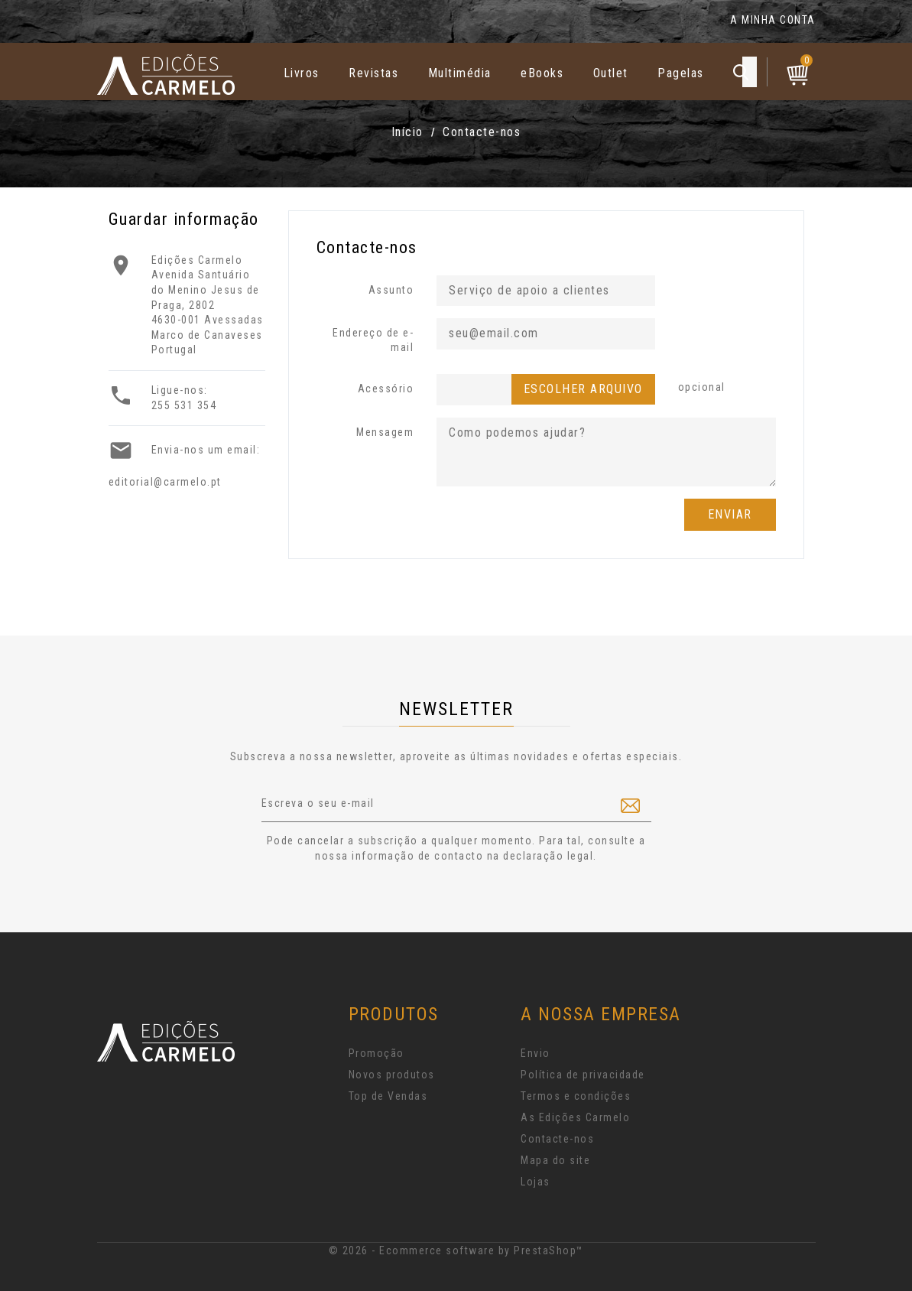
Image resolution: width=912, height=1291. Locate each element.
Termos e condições (576, 1096)
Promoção (376, 1053)
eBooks (542, 73)
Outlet (610, 73)
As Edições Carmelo (575, 1117)
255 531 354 (184, 405)
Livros (302, 73)
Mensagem (385, 432)
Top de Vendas (388, 1096)
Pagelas (680, 73)
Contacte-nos (557, 1139)
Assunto (391, 290)
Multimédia (460, 73)
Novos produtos (392, 1074)
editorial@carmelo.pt (165, 482)
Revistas (373, 73)
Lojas (535, 1182)
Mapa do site (555, 1160)
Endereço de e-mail (373, 340)
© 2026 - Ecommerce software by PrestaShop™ (456, 1250)
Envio (535, 1053)
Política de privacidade (583, 1074)
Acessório (386, 388)
